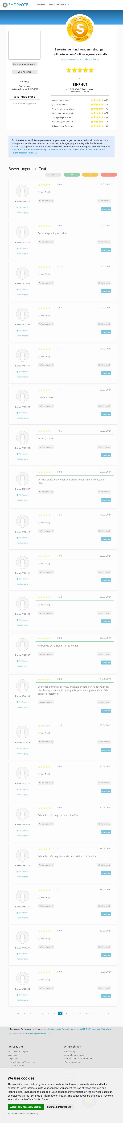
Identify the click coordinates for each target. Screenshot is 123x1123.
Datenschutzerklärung (29, 1113)
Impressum (12, 1113)
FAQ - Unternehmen (73, 1062)
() (104, 200)
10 (72, 1013)
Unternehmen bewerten (24, 64)
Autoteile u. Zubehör (88, 59)
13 (94, 1013)
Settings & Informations (59, 1107)
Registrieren (13, 1058)
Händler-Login (70, 1051)
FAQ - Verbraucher (16, 1065)
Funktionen (40, 4)
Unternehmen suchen (59, 4)
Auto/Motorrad (69, 59)
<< (18, 1013)
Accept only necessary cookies (25, 1107)
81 (53, 174)
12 (87, 1013)
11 (80, 1013)
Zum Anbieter (24, 71)
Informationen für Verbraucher (22, 1062)
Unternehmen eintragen (74, 1055)
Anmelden (12, 1055)
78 (72, 174)
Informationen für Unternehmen (78, 1058)
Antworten (105, 209)
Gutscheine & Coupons (18, 1051)
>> (107, 1013)
